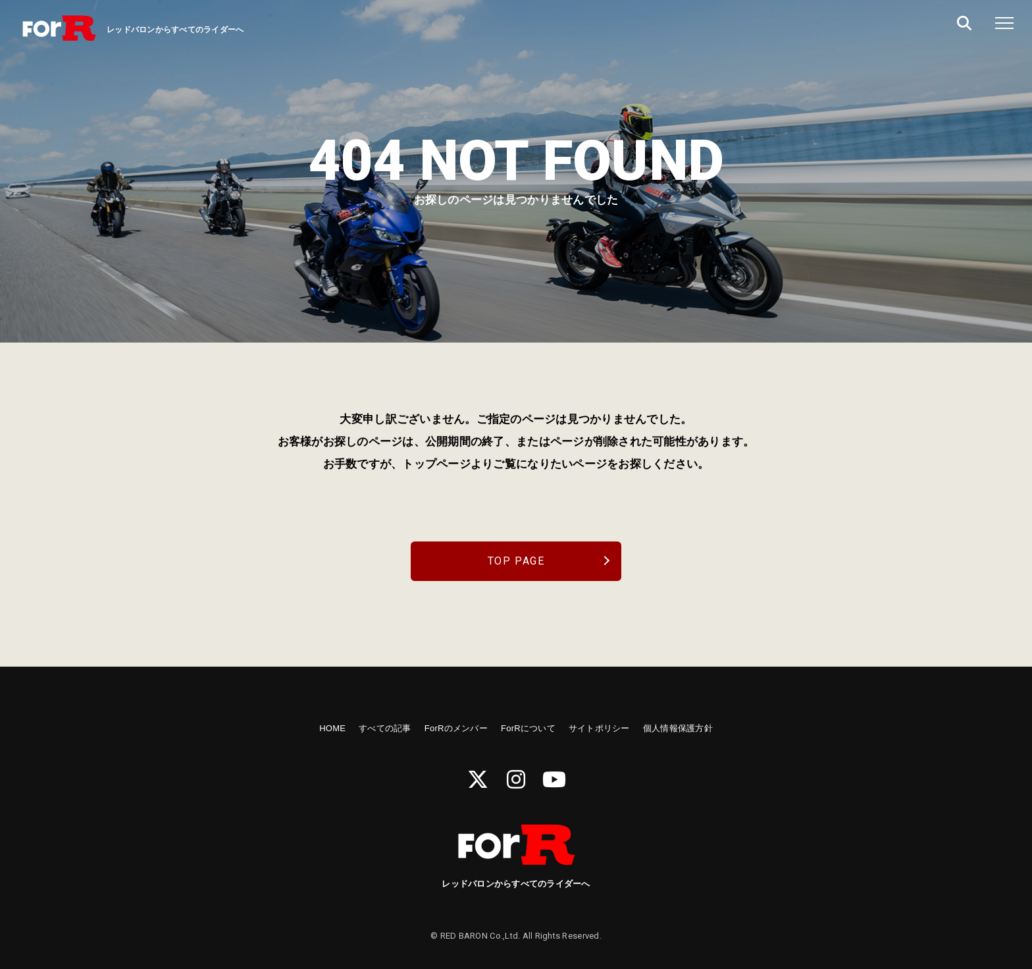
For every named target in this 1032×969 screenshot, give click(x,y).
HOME (332, 728)
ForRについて (528, 728)
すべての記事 (385, 728)
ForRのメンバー (456, 728)
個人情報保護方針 (678, 728)
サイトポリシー (599, 728)
